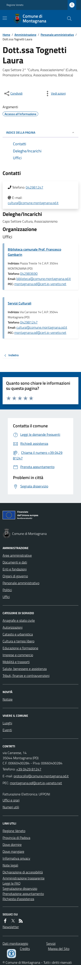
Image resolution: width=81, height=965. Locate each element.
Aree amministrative (17, 555)
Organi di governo (15, 576)
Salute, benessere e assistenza (25, 668)
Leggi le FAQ (12, 883)
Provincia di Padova (16, 837)
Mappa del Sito (58, 948)
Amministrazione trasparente (23, 878)
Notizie (8, 699)
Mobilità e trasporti (16, 661)
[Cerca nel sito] (68, 18)
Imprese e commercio (18, 654)
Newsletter (11, 926)
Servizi (51, 943)
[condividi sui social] (13, 93)
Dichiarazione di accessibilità (23, 872)
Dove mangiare (13, 851)
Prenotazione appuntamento (23, 893)
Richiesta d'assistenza (18, 898)
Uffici (6, 596)
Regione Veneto (14, 5)
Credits (25, 948)
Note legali (10, 865)
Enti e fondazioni (15, 569)
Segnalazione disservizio (20, 888)
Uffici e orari (11, 800)
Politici (7, 589)
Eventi (7, 729)
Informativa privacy (16, 858)
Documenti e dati (15, 562)
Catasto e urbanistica (18, 634)
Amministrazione (25, 34)
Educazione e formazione (20, 648)
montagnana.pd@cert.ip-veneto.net (40, 283)
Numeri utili (11, 807)
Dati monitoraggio (15, 943)
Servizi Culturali (19, 303)
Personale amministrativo (57, 34)
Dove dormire (12, 844)
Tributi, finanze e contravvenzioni (26, 675)
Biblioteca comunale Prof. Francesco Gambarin (34, 252)
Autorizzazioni (12, 627)
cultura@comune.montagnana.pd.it (33, 202)
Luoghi (7, 723)
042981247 (34, 187)
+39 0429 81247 (28, 769)
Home (6, 34)
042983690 (29, 273)
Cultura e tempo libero (18, 641)
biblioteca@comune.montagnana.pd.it (43, 278)
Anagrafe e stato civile (19, 620)
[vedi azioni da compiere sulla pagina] (55, 93)
